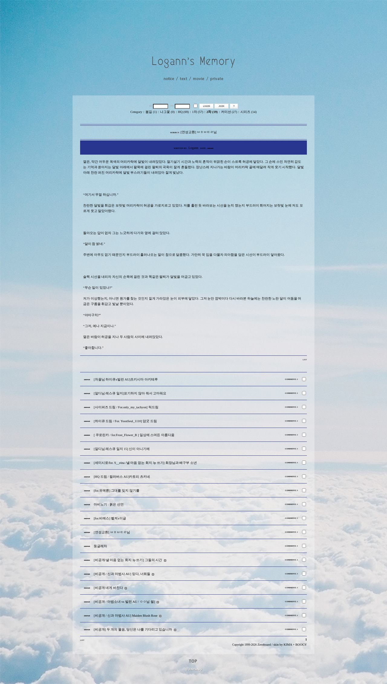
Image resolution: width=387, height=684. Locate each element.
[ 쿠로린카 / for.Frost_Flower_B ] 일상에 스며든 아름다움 (134, 435)
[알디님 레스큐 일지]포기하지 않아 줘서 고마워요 (130, 393)
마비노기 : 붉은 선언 (109, 504)
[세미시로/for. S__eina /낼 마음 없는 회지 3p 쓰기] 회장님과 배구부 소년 (145, 462)
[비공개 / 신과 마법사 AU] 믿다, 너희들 (122, 574)
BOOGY (301, 644)
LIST (305, 359)
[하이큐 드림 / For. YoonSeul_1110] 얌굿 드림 (125, 421)
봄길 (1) (151, 112)
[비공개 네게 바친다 (108, 587)
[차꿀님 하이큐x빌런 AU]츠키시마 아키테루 (126, 379)
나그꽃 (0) (167, 112)
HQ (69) (183, 112)
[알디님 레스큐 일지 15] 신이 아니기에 (122, 449)
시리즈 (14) (248, 112)
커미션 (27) (229, 112)
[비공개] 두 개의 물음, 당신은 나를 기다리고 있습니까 (133, 629)
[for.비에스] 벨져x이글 (110, 518)
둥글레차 (100, 546)
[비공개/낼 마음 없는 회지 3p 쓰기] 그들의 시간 (128, 560)
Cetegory (136, 112)
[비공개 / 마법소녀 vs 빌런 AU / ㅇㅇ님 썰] (124, 601)
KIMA (288, 644)
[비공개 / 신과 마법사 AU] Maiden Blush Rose (126, 615)
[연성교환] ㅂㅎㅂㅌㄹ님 (112, 532)
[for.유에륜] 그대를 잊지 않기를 (116, 490)
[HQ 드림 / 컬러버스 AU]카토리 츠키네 (122, 476)
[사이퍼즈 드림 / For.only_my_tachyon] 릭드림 (126, 407)
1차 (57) (197, 112)
